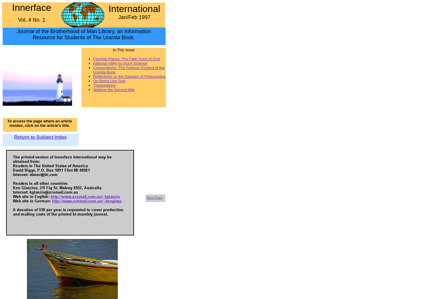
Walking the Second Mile (114, 90)
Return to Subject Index (40, 137)
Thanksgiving (104, 85)
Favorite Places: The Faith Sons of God (126, 59)
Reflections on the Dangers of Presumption (129, 76)
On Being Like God (109, 81)
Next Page (154, 197)
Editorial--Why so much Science (120, 63)
